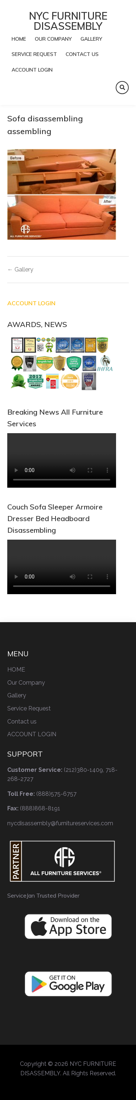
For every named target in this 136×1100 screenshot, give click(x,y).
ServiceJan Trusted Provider (43, 895)
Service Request (34, 54)
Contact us (82, 54)
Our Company (53, 39)
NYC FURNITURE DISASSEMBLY (68, 21)
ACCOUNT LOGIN (32, 70)
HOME (19, 39)
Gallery (91, 39)
